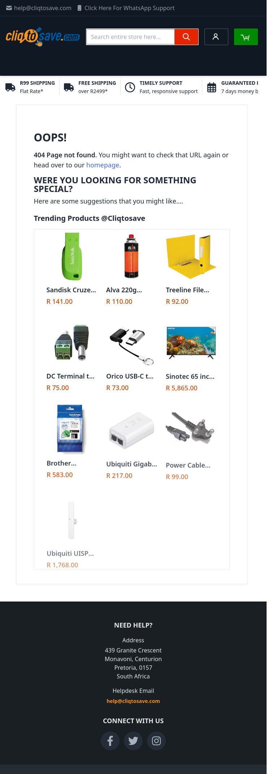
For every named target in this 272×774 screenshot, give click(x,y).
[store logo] (42, 36)
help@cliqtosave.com (38, 8)
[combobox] (142, 36)
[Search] (186, 37)
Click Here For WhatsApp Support (125, 8)
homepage (102, 165)
